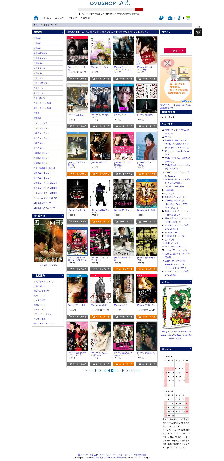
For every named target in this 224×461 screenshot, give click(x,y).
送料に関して (39, 286)
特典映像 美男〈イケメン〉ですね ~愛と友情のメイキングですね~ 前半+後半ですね (177, 144)
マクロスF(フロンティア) (176, 250)
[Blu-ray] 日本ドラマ (42, 203)
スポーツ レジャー (41, 128)
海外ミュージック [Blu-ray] (45, 188)
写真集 (36, 113)
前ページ (89, 370)
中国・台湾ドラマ (41, 83)
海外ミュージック (41, 138)
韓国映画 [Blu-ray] (41, 163)
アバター (169, 137)
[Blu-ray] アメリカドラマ (44, 208)
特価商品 (72, 18)
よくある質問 (39, 300)
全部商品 (47, 18)
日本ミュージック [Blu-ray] (45, 183)
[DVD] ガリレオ (171, 243)
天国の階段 (170, 190)
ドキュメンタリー (41, 123)
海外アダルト (39, 148)
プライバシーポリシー (43, 314)
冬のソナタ (170, 193)
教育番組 (37, 118)
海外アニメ (38, 93)
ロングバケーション (173, 232)
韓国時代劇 (38, 73)
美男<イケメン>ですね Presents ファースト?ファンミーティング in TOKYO (177, 264)
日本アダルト (39, 143)
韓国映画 (37, 48)
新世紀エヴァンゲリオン (175, 197)
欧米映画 (37, 43)
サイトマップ (39, 309)
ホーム (36, 25)
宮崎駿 (128, 14)
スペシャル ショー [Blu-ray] (45, 198)
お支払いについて (41, 291)
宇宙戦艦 (135, 14)
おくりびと (170, 239)
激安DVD (94, 455)
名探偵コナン (111, 14)
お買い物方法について (43, 281)
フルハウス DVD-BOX (174, 186)
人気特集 (85, 18)
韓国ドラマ (100, 14)
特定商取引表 (39, 319)
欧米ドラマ (38, 78)
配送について (39, 295)
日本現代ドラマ (40, 58)
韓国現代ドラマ (40, 68)
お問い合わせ (39, 305)
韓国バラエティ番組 (42, 108)
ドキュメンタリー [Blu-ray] (45, 193)
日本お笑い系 (39, 98)
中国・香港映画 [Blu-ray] (44, 168)
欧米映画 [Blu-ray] (41, 158)
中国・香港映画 (40, 53)
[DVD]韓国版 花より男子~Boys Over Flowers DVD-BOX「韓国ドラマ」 (176, 204)
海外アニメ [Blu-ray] (42, 178)
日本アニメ (38, 88)
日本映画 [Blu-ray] (49, 25)
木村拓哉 (121, 14)
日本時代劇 (38, 63)
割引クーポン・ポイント (44, 323)
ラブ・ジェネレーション (175, 247)
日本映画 (37, 38)
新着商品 (59, 18)
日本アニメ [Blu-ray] (42, 173)
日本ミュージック (41, 133)
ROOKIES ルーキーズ (174, 236)
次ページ (135, 370)
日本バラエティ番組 (42, 103)
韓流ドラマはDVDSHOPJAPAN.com (107, 457)
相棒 (92, 14)
